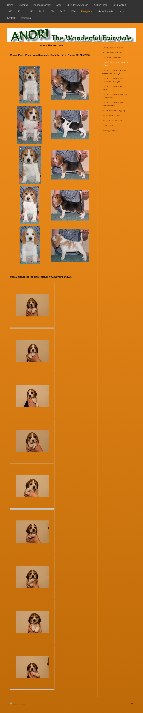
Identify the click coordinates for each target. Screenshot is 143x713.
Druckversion (15, 704)
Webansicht (130, 705)
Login (131, 703)
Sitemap (23, 704)
